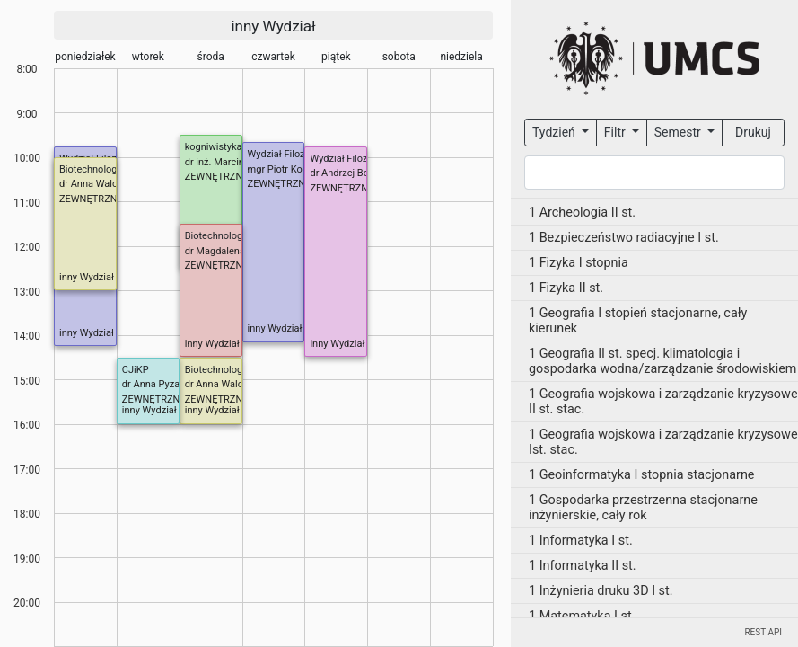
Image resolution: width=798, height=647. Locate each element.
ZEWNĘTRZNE (217, 176)
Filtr (616, 132)
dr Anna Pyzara (155, 384)
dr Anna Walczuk (96, 184)
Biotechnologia (92, 169)
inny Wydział (273, 26)
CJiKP (135, 370)
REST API (763, 632)
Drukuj (753, 132)
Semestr (679, 132)
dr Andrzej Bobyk (346, 173)
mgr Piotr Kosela (284, 169)
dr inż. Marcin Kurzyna (233, 162)
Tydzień (555, 132)
